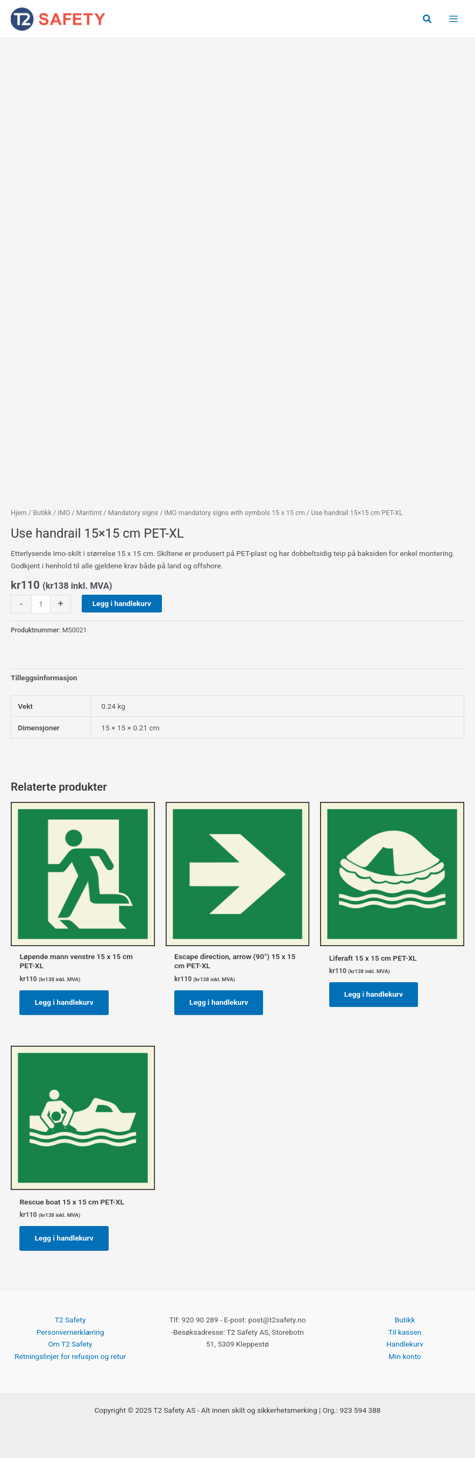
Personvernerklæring (70, 1332)
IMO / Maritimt (80, 513)
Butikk (42, 513)
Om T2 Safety (70, 1344)
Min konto (404, 1356)
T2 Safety (70, 1319)
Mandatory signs (133, 513)
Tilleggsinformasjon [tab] (44, 677)
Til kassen (404, 1332)
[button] (428, 19)
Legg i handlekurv (122, 603)
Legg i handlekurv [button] (63, 1002)
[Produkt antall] (41, 604)
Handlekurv (404, 1344)
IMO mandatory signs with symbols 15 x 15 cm (234, 513)
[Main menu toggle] (453, 19)
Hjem (19, 513)
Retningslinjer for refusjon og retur (70, 1356)
